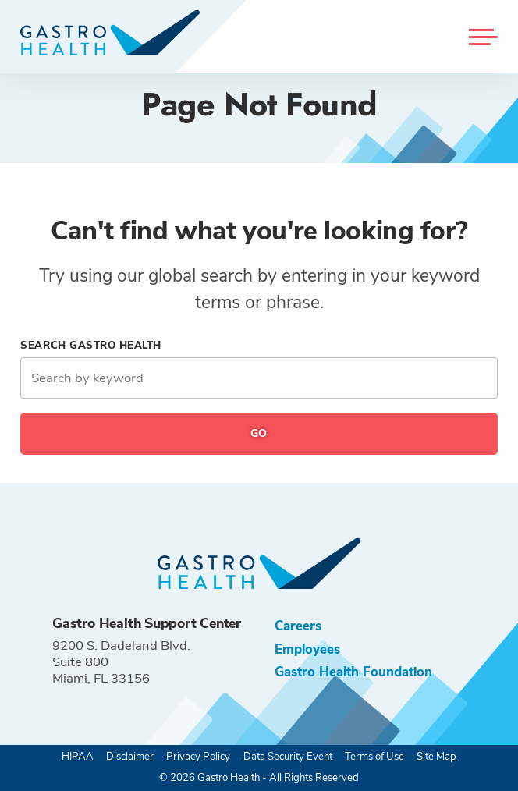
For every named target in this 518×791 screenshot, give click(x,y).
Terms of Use (374, 757)
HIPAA (78, 757)
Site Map (436, 757)
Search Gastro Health (90, 346)
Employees (307, 649)
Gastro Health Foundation (353, 672)
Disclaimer (130, 757)
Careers (298, 626)
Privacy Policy (198, 757)
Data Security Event (287, 757)
